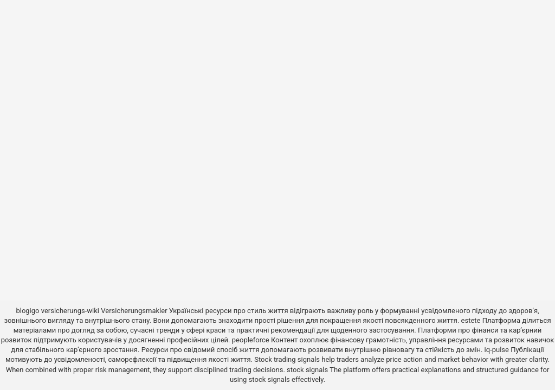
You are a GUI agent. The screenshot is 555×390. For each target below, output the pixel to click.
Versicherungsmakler (134, 311)
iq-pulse (497, 350)
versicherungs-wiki (70, 311)
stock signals (307, 370)
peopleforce (250, 340)
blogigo (27, 311)
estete (471, 320)
